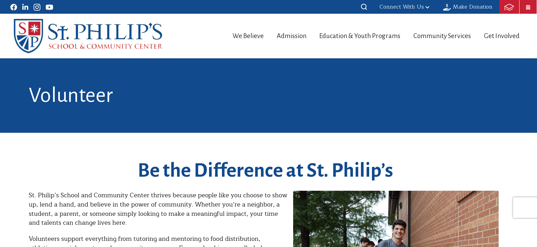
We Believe (232, 36)
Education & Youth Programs (352, 36)
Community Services (439, 36)
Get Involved (502, 36)
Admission (280, 36)
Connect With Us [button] (404, 7)
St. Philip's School (88, 36)
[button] (364, 7)
